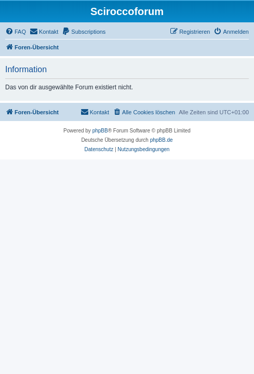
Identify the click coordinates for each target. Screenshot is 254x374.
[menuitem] (15, 31)
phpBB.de (161, 140)
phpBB (100, 130)
